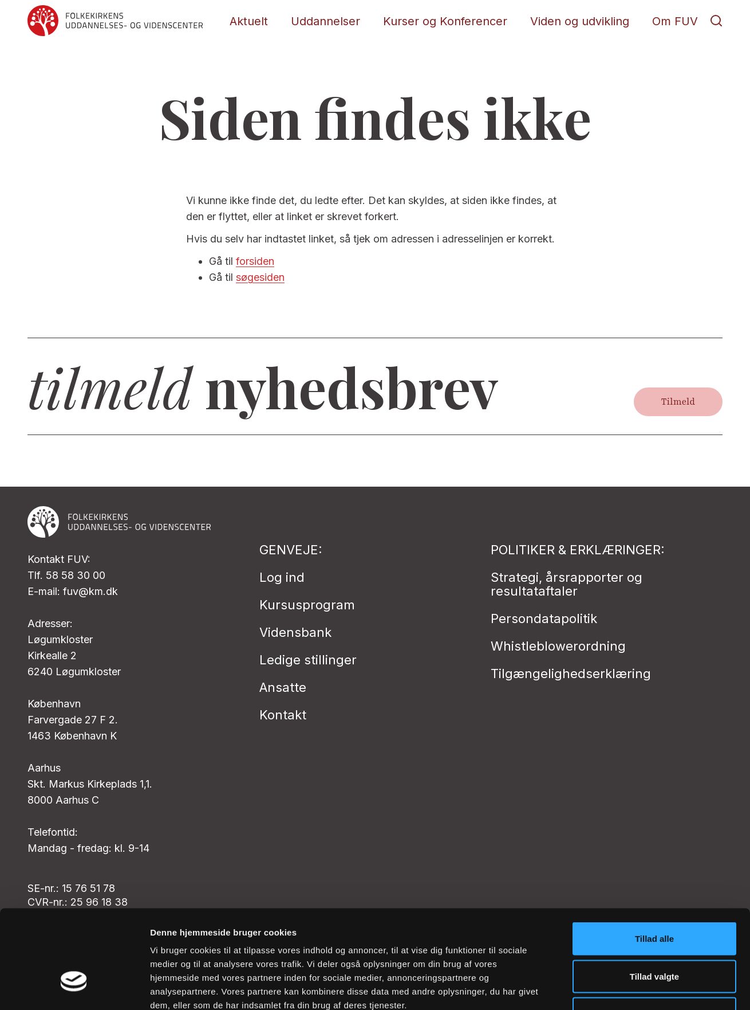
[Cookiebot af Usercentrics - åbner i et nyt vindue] (74, 987)
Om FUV (675, 21)
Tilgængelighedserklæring (571, 673)
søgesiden (260, 277)
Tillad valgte (654, 897)
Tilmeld (678, 402)
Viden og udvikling (579, 21)
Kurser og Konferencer (445, 21)
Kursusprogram (307, 605)
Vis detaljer (595, 987)
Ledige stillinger (308, 660)
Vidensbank (295, 632)
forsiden (255, 261)
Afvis (654, 934)
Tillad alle (654, 859)
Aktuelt (249, 21)
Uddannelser (325, 21)
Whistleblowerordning (558, 646)
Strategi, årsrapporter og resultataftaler (566, 584)
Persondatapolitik (544, 618)
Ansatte (282, 687)
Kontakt (282, 715)
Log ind (282, 577)
